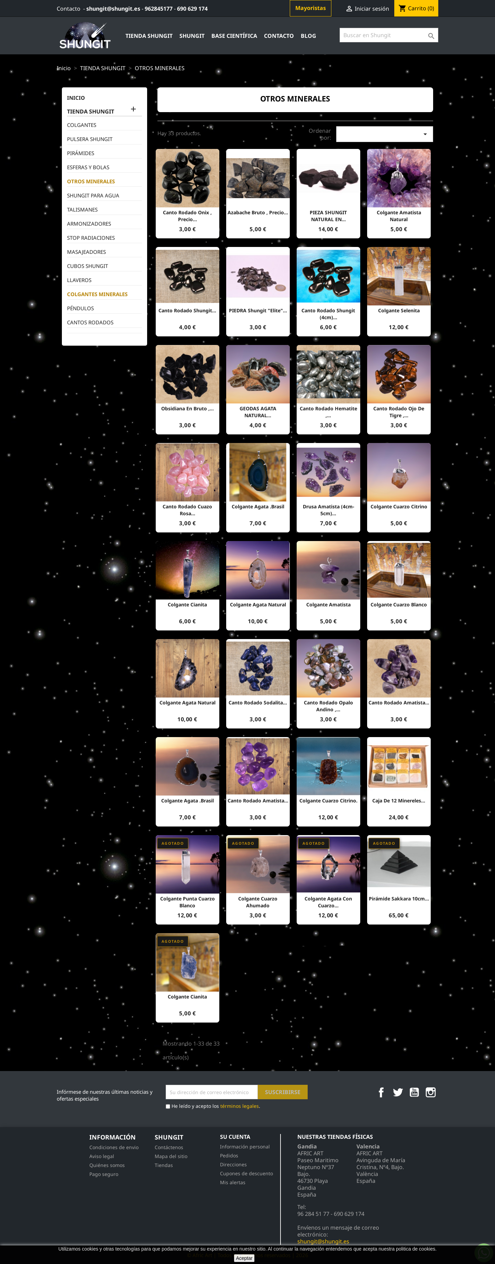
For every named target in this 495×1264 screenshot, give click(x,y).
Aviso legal (101, 1156)
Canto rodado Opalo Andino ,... (328, 706)
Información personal (245, 1146)
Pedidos (229, 1155)
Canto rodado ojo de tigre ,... (398, 412)
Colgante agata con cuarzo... (328, 902)
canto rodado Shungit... (187, 310)
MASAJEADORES (86, 251)
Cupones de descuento (246, 1173)
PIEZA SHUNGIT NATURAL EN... (328, 216)
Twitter (398, 1092)
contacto (279, 36)
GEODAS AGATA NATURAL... (258, 412)
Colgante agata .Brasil (258, 506)
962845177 (159, 8)
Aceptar (244, 1258)
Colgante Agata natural (258, 604)
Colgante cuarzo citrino (399, 506)
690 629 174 (192, 8)
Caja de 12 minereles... (398, 800)
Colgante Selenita (399, 310)
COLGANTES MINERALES (97, 294)
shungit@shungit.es (113, 8)
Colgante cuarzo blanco (399, 604)
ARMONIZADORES (89, 223)
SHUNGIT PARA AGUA (93, 195)
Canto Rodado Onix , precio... (187, 216)
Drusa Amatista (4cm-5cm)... (328, 510)
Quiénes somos (107, 1165)
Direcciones (233, 1164)
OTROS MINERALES (91, 181)
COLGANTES (81, 124)
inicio (76, 97)
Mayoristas (310, 8)
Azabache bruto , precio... (258, 212)
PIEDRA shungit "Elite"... (258, 310)
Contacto (68, 8)
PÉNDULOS (80, 308)
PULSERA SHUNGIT (89, 139)
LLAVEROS (79, 280)
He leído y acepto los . (213, 1106)
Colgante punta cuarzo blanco (187, 902)
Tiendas (164, 1165)
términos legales (239, 1106)
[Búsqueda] (389, 35)
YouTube (414, 1092)
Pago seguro (103, 1174)
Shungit (192, 36)
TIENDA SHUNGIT (149, 36)
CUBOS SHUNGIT (87, 265)
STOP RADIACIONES (91, 237)
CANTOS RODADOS (90, 322)
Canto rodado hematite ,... (328, 412)
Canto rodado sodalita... (258, 702)
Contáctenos (169, 1147)
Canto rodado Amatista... (398, 702)
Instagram (431, 1092)
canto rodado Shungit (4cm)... (328, 314)
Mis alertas (232, 1182)
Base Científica (234, 36)
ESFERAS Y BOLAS (88, 167)
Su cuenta (235, 1137)
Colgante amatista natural (399, 216)
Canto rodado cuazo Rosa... (187, 510)
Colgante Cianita (187, 604)
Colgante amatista (328, 604)
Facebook (381, 1092)
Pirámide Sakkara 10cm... (399, 898)
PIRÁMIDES (80, 153)
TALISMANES (82, 209)
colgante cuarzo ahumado (257, 902)
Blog (308, 36)
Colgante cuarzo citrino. (328, 800)
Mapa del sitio (171, 1156)
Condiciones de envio (114, 1147)
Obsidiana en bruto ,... (187, 408)
